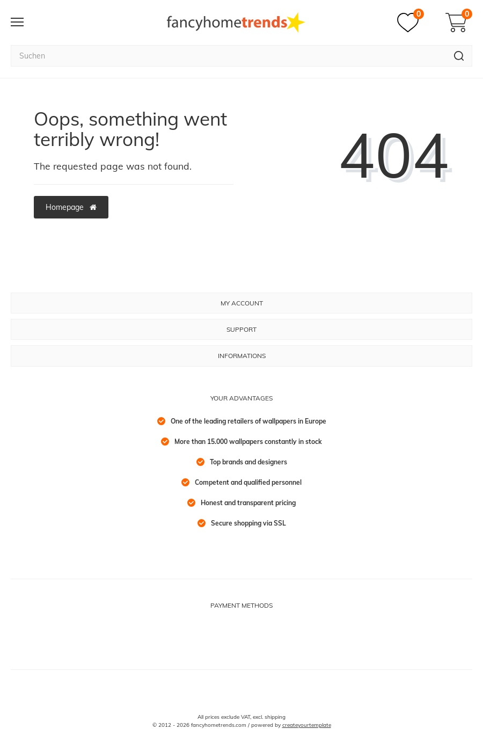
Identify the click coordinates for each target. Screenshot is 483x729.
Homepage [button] (71, 207)
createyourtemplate (306, 724)
